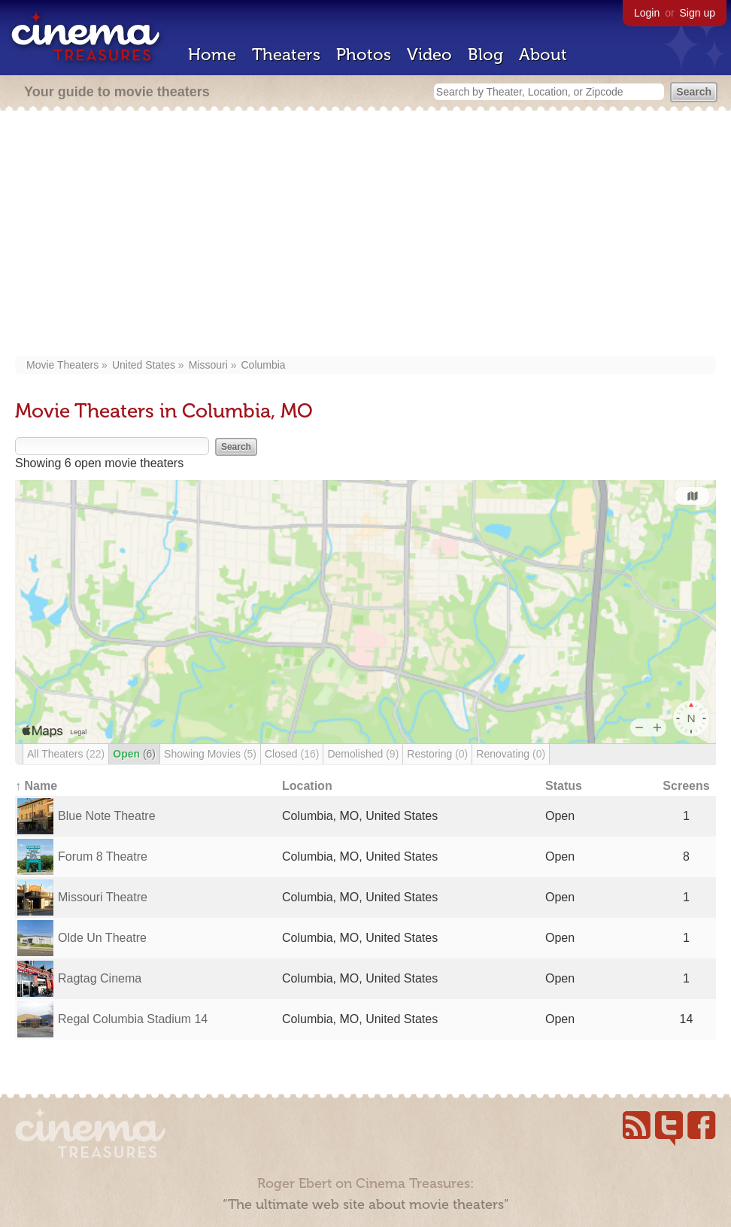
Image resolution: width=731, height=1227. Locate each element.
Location (307, 785)
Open (134, 754)
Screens (686, 785)
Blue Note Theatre (107, 815)
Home (212, 54)
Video (429, 54)
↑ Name (36, 785)
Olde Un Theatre (102, 937)
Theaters (286, 54)
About (543, 54)
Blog (485, 54)
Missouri (208, 365)
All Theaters (66, 754)
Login (647, 13)
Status (563, 785)
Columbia (263, 365)
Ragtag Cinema (99, 978)
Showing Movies (210, 754)
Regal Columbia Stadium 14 (133, 1019)
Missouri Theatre (102, 897)
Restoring (437, 754)
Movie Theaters (62, 365)
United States (143, 365)
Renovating (510, 754)
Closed (292, 754)
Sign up (697, 13)
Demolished (363, 754)
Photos (363, 54)
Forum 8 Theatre (102, 856)
